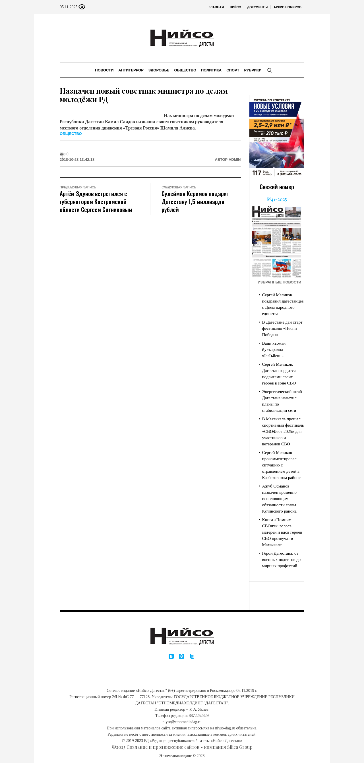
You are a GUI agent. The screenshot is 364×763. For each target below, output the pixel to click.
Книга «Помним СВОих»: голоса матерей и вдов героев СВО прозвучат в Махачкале (282, 532)
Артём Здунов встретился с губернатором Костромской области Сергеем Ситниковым (96, 201)
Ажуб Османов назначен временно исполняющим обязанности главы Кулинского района (279, 498)
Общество (71, 133)
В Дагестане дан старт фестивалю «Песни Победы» (282, 328)
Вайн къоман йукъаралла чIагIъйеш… (274, 349)
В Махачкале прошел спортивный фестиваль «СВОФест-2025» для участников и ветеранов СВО (283, 431)
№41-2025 (277, 199)
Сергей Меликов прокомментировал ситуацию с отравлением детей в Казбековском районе (281, 465)
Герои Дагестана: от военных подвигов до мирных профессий (281, 559)
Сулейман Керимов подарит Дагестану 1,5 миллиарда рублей (195, 201)
